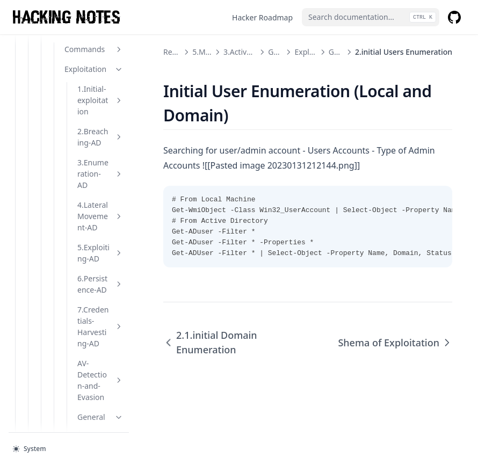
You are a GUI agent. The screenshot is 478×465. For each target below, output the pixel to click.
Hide (94, 336)
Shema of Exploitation (106, 299)
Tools (94, 356)
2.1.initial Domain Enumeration (106, 192)
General (100, 67)
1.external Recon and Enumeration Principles (106, 121)
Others (81, 395)
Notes (88, 375)
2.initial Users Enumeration (106, 245)
